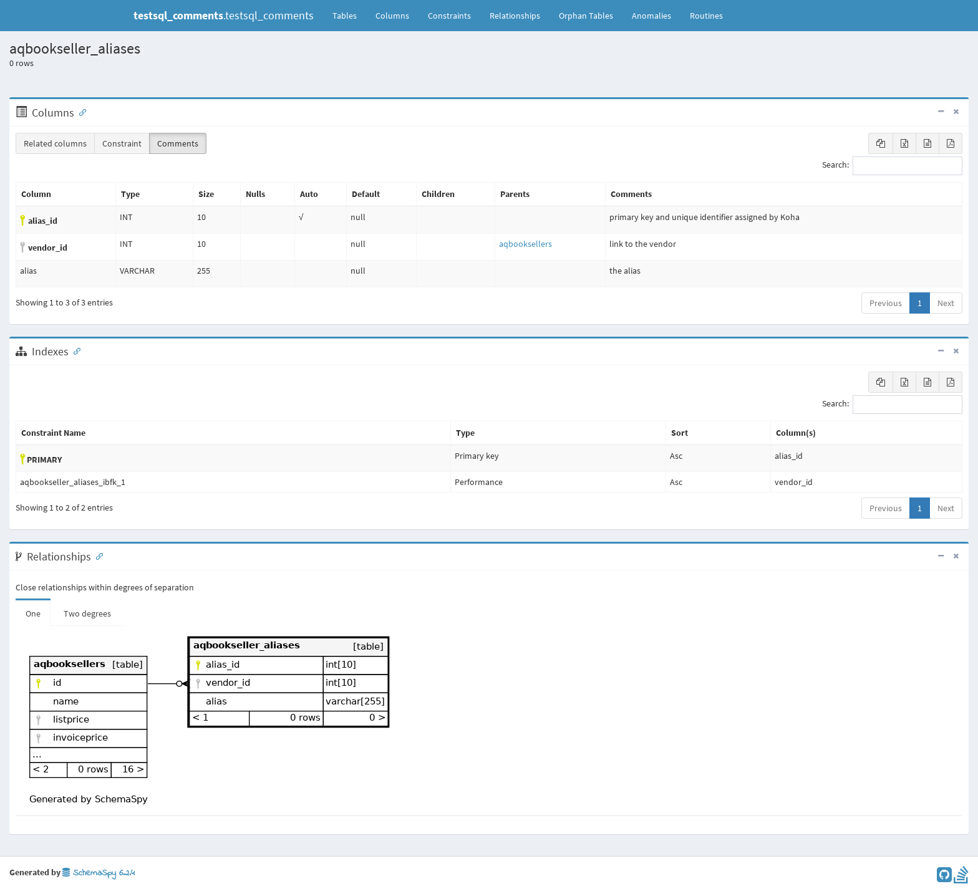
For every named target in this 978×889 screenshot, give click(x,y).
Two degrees (87, 613)
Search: (892, 165)
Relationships (515, 15)
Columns (392, 15)
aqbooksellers (525, 243)
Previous (885, 303)
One (33, 613)
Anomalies (651, 15)
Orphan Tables (586, 15)
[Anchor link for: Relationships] (96, 555)
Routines (706, 15)
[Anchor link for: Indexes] (74, 350)
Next (945, 303)
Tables (349, 15)
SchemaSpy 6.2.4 (98, 873)
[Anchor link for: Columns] (79, 111)
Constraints (449, 15)
